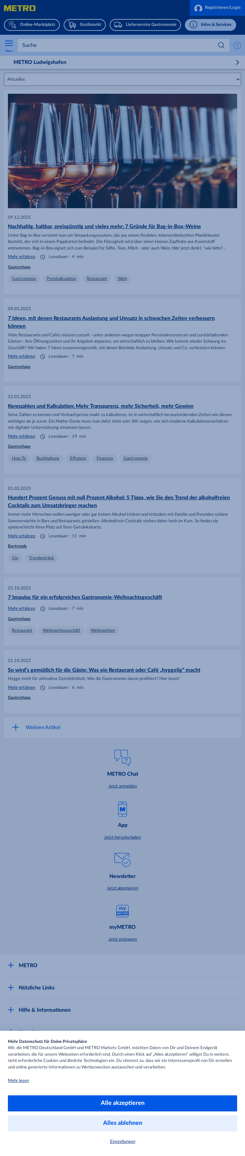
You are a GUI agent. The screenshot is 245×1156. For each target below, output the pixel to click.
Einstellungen (122, 1142)
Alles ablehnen (122, 1123)
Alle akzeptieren (123, 1103)
